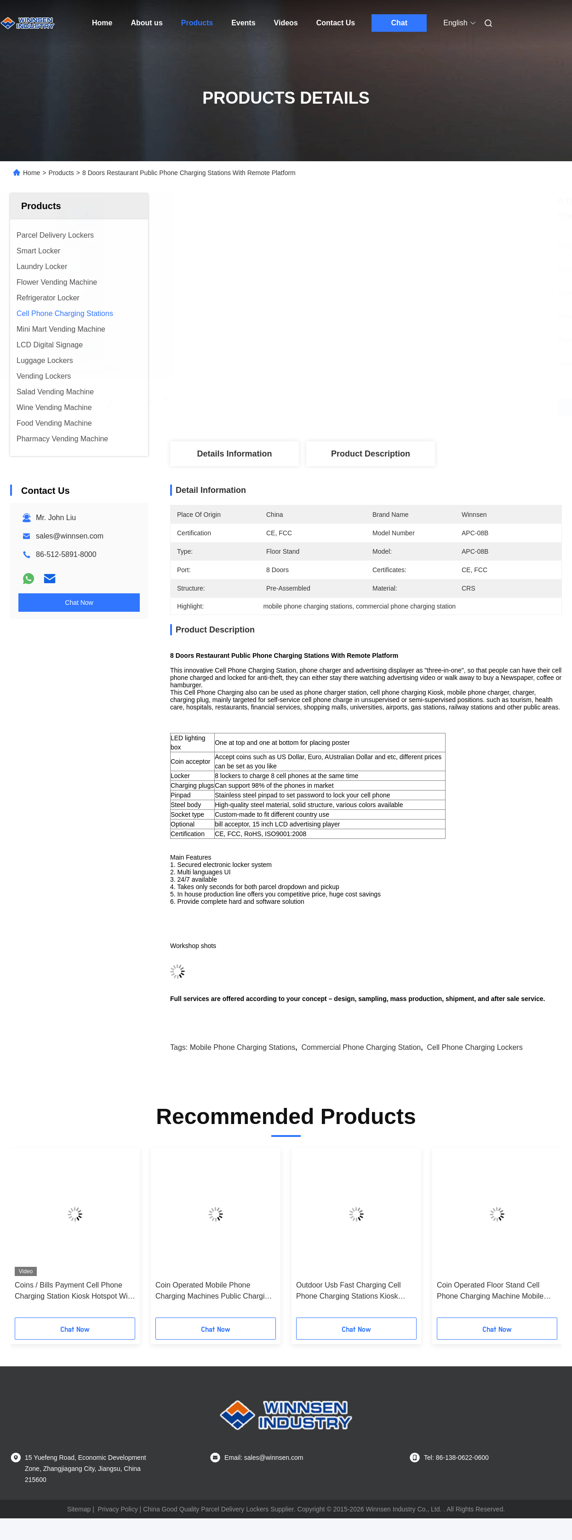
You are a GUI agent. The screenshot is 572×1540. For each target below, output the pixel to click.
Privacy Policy (118, 1509)
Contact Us (335, 23)
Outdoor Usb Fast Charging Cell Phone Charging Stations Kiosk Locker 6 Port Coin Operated (348, 1291)
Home (102, 23)
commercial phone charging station (361, 1047)
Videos (286, 23)
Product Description (370, 453)
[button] (28, 1236)
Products (197, 23)
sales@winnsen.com (69, 536)
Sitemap (79, 1509)
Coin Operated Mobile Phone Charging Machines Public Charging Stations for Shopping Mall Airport (214, 1291)
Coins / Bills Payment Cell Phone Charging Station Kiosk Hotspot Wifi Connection (73, 1291)
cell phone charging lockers (475, 1047)
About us (146, 23)
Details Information (234, 453)
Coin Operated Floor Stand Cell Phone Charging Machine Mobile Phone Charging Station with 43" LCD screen (490, 1291)
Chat (399, 23)
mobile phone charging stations (242, 1047)
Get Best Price (414, 407)
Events (243, 23)
